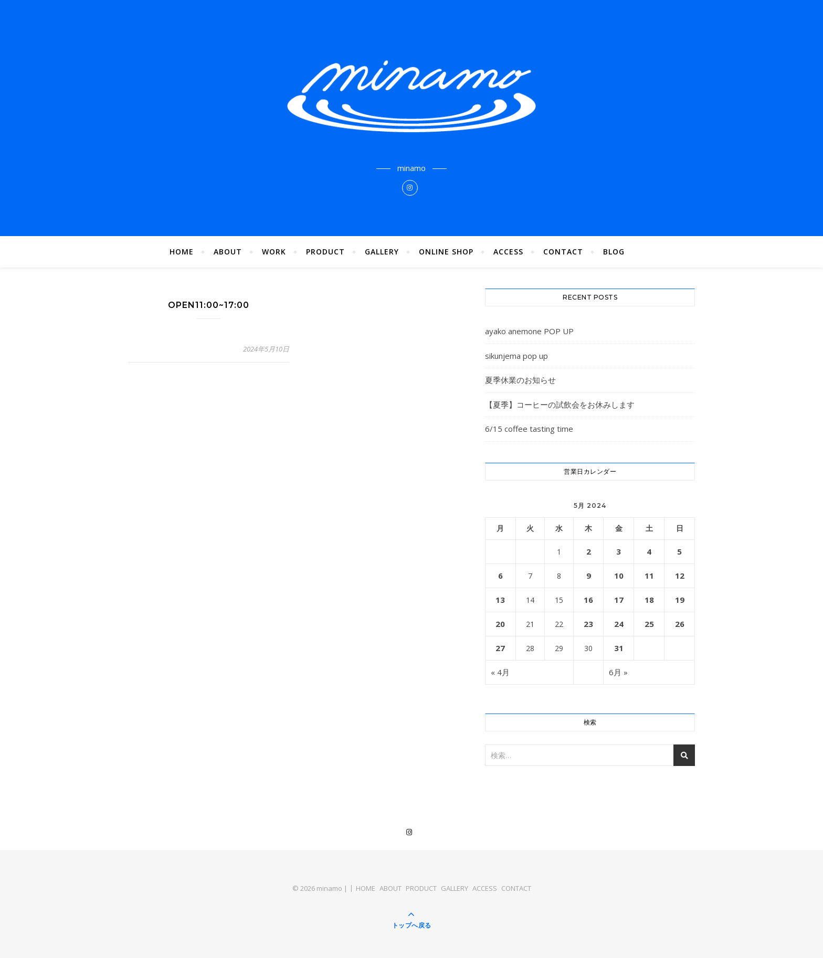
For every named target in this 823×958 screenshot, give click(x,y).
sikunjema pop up (516, 355)
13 (500, 599)
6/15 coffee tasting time (529, 428)
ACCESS (508, 252)
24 (619, 624)
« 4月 (500, 672)
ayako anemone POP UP (529, 331)
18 (649, 599)
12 (679, 575)
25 (649, 624)
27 (500, 648)
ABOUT (228, 252)
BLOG (614, 252)
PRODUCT (325, 252)
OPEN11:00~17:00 (208, 305)
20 (500, 624)
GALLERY (382, 252)
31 (619, 648)
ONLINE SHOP (446, 252)
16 (588, 599)
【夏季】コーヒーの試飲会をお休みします (560, 404)
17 (619, 599)
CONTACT (563, 252)
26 (679, 624)
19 (679, 599)
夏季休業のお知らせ (520, 380)
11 (649, 575)
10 (619, 575)
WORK (274, 252)
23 (588, 624)
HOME (182, 252)
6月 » (618, 672)
